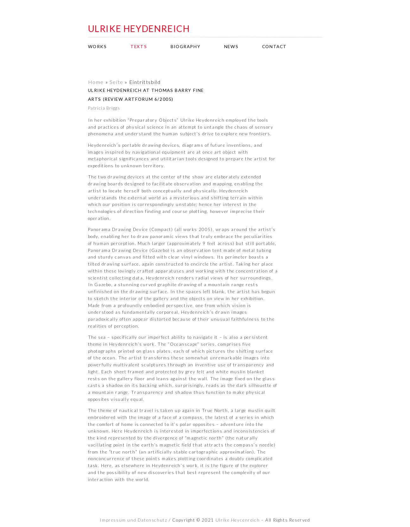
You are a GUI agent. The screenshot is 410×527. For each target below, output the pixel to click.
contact (274, 46)
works (97, 46)
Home (96, 82)
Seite (116, 82)
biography (185, 46)
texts (138, 46)
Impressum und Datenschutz (133, 520)
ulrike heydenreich (139, 28)
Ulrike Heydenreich (238, 520)
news (231, 46)
